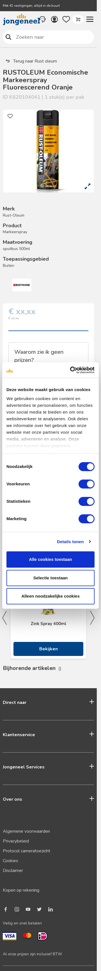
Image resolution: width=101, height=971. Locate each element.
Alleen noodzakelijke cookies (50, 596)
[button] (90, 19)
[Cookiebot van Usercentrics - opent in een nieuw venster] (71, 370)
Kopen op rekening (21, 890)
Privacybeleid (16, 841)
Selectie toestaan (50, 577)
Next (92, 618)
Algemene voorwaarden (26, 831)
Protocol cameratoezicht (26, 851)
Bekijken (48, 649)
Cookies (10, 861)
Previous (4, 618)
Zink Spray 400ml (48, 623)
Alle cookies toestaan (50, 559)
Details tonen (70, 541)
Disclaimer (13, 870)
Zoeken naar (8, 36)
